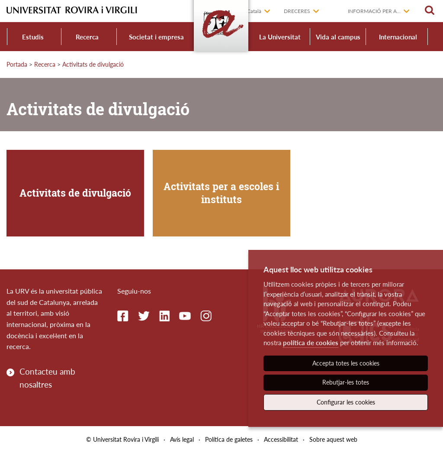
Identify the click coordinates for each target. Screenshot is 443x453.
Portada (16, 64)
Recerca (87, 37)
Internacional (398, 37)
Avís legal (182, 439)
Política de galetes (229, 439)
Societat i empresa (156, 37)
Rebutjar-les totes (345, 382)
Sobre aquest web (333, 439)
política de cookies (310, 342)
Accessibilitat (281, 439)
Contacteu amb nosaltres (47, 377)
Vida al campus (338, 37)
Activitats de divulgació (93, 64)
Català (254, 11)
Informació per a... (374, 11)
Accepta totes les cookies (345, 363)
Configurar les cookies (346, 402)
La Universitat (280, 37)
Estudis (33, 37)
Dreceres (297, 11)
